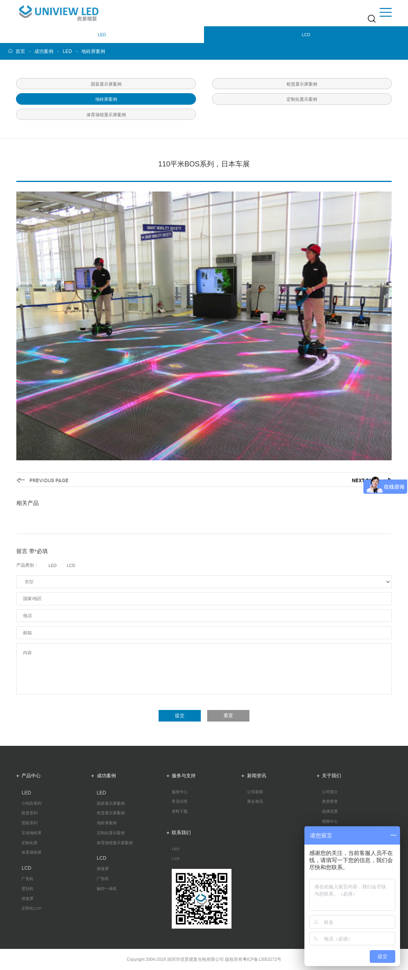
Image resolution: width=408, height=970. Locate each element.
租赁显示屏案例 (111, 813)
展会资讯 (255, 802)
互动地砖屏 (31, 833)
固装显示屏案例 (111, 804)
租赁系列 (29, 813)
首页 (20, 51)
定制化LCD (31, 908)
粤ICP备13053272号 (262, 959)
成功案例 (43, 51)
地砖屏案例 (93, 51)
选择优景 (330, 812)
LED (67, 51)
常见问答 (180, 802)
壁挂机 (27, 889)
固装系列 (29, 823)
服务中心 (180, 792)
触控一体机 (107, 889)
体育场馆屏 (31, 853)
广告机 (27, 879)
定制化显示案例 (111, 833)
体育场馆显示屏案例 (115, 843)
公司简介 (330, 792)
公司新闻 (255, 792)
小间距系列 (31, 804)
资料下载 (180, 812)
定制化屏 (29, 843)
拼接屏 (27, 899)
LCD (176, 858)
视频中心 (330, 821)
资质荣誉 (330, 802)
